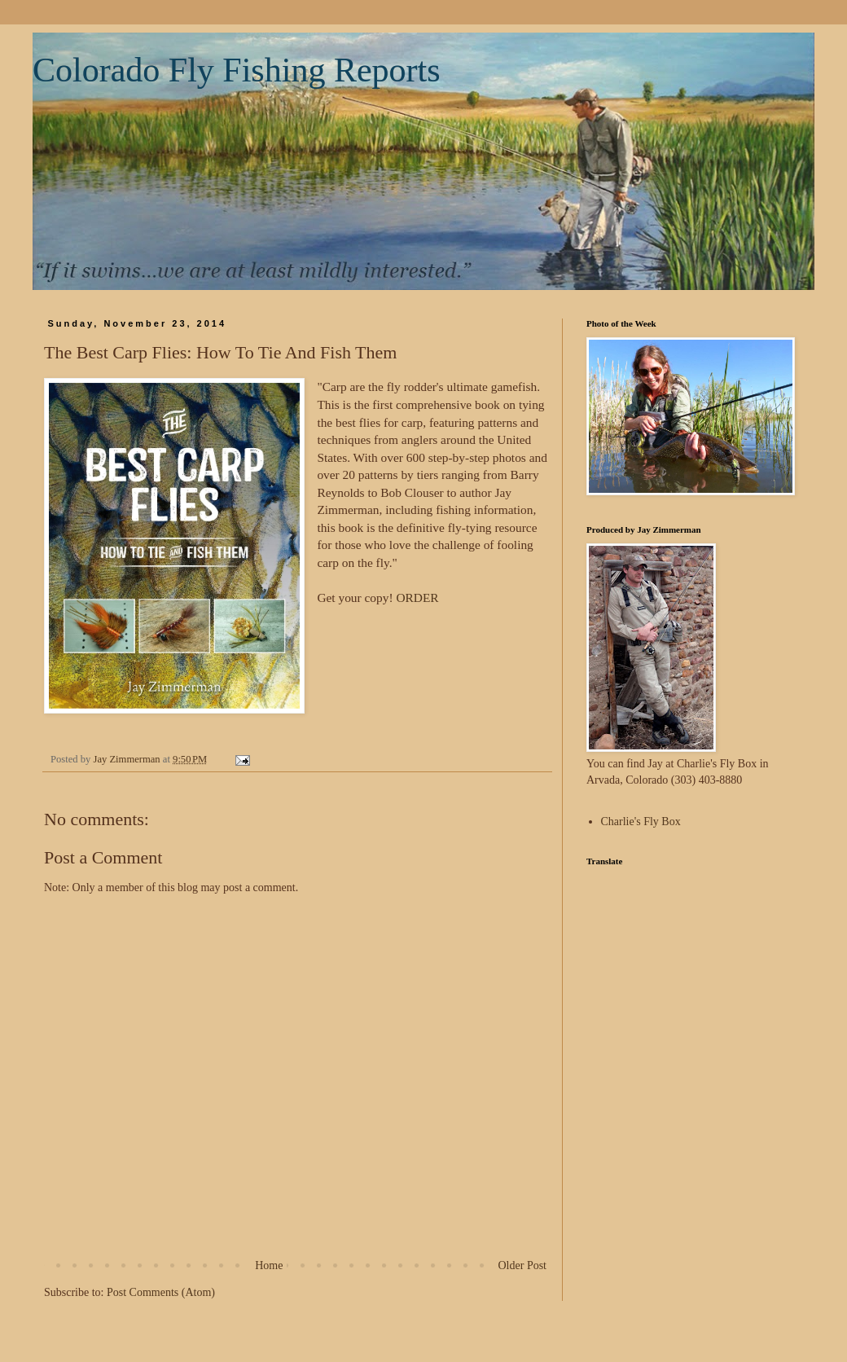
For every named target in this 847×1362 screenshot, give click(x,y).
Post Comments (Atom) (161, 1292)
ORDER (417, 597)
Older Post (522, 1265)
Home (269, 1265)
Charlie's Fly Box (641, 821)
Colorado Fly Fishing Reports (237, 70)
